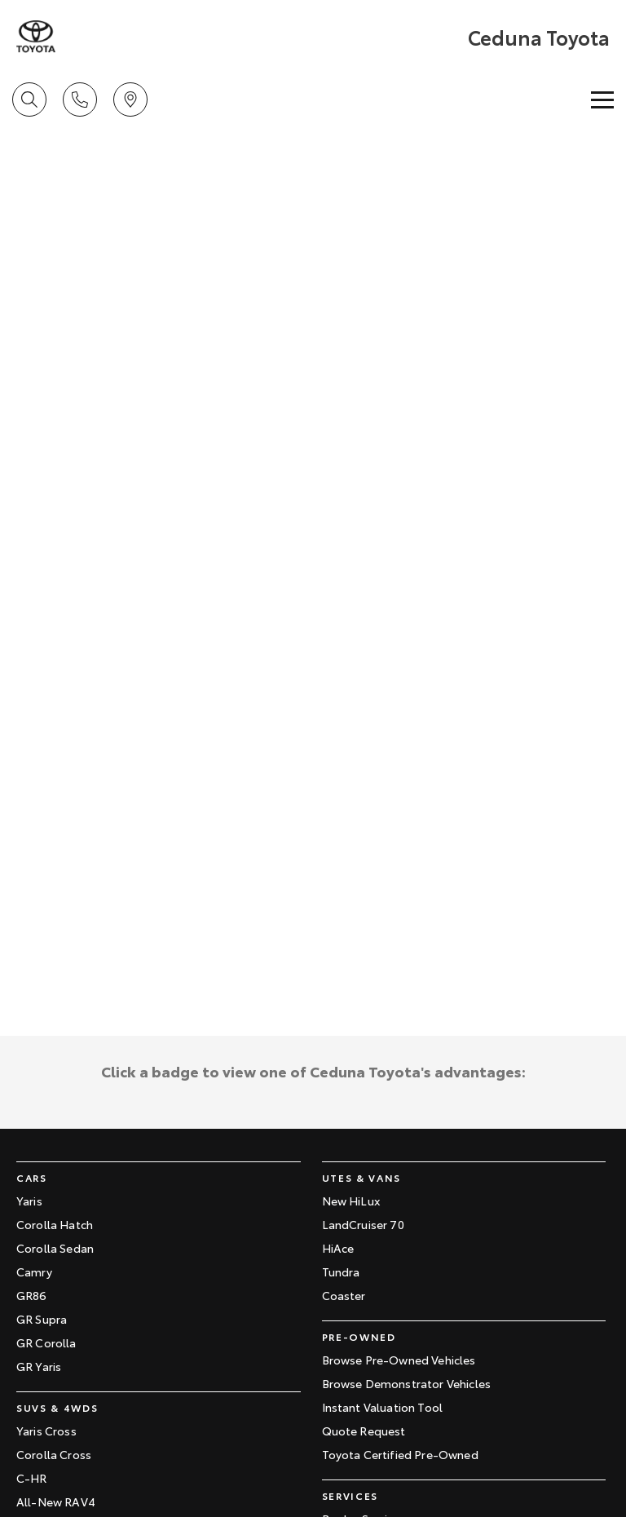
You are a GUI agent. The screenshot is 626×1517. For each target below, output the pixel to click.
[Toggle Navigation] (602, 99)
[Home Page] (35, 36)
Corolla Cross (53, 1454)
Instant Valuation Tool (382, 1407)
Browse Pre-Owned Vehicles (399, 1359)
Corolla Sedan (55, 1248)
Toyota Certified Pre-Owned (400, 1454)
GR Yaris (38, 1366)
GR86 (31, 1295)
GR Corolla (46, 1342)
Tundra (341, 1271)
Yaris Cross (46, 1430)
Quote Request (364, 1430)
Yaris (29, 1200)
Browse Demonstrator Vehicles (406, 1383)
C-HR (31, 1478)
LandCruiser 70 (363, 1224)
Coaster (344, 1295)
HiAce (338, 1248)
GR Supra (41, 1319)
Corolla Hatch (54, 1224)
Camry (34, 1271)
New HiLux (351, 1200)
